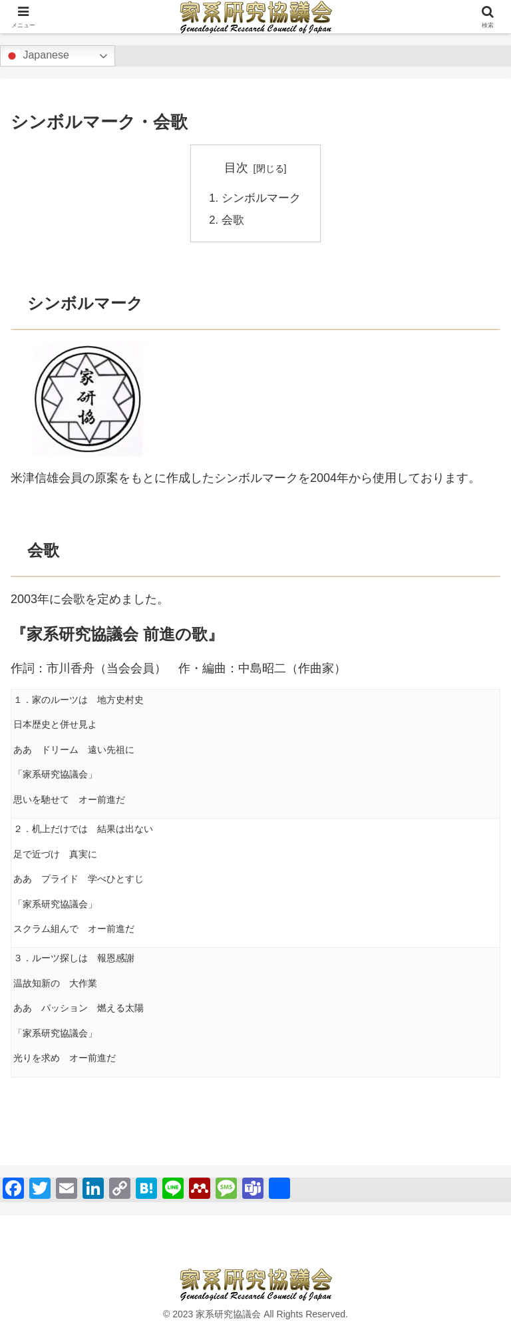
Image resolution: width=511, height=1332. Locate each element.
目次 (236, 167)
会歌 (234, 219)
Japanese (36, 56)
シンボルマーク (261, 198)
